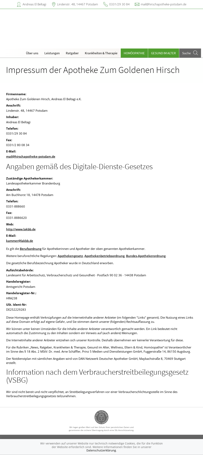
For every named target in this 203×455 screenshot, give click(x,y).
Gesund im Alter (163, 53)
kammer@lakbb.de (19, 241)
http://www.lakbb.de (21, 229)
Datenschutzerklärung (101, 450)
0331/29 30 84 (119, 4)
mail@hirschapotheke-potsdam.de (163, 4)
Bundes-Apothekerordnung (146, 256)
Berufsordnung (30, 249)
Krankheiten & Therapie (101, 53)
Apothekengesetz (70, 256)
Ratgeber (72, 53)
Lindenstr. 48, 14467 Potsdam (77, 4)
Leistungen (52, 53)
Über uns (32, 53)
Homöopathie (134, 53)
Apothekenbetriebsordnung (104, 256)
